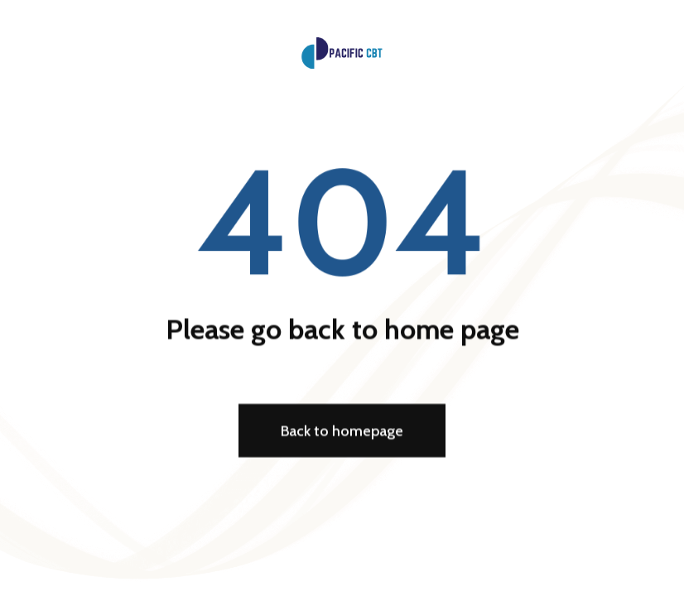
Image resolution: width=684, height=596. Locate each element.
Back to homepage (342, 431)
